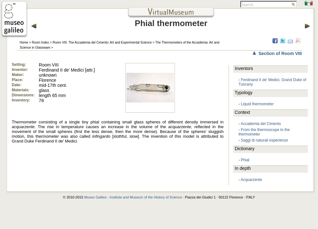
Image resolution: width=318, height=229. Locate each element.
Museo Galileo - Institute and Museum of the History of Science (133, 197)
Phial (245, 160)
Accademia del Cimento (261, 123)
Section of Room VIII (280, 53)
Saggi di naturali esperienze (264, 140)
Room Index (40, 42)
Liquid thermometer (257, 104)
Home (24, 42)
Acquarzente (251, 179)
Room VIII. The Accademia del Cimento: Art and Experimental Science (102, 42)
